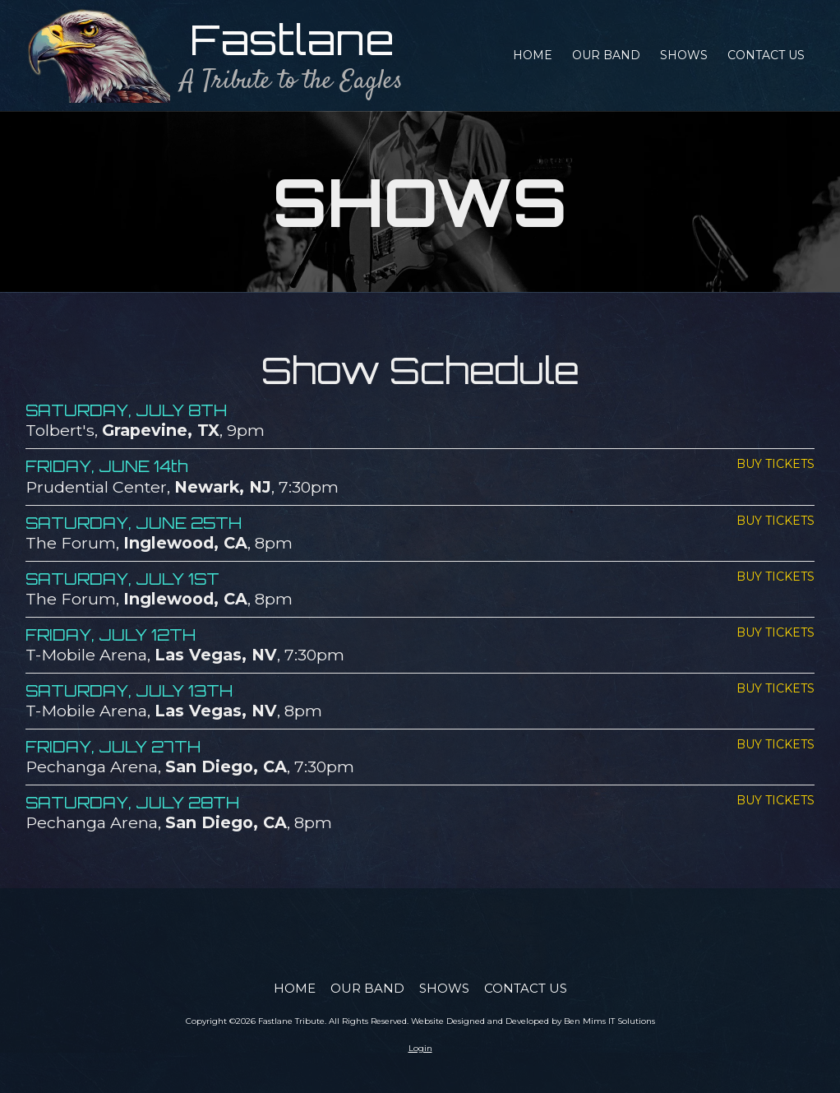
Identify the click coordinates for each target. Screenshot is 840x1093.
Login (420, 1048)
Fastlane (292, 39)
